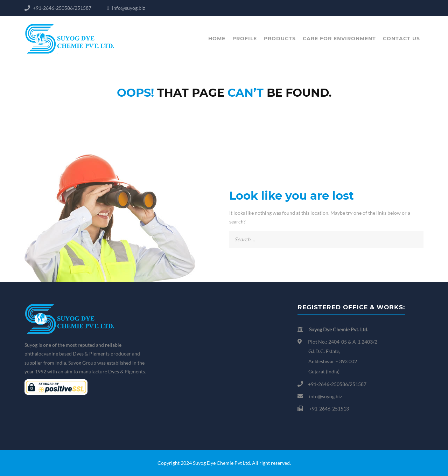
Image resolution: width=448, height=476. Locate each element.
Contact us (401, 38)
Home (216, 38)
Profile (244, 38)
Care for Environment (339, 38)
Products (280, 38)
